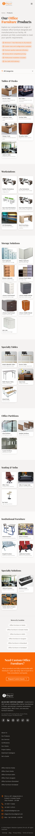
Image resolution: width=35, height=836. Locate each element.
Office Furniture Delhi (8, 774)
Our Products (5, 736)
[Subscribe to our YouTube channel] (27, 720)
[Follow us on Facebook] (3, 720)
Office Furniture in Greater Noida (17, 630)
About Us (4, 733)
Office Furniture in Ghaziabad (17, 643)
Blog (10, 833)
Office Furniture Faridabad (9, 785)
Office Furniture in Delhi (17, 634)
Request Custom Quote (17, 679)
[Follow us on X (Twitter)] (18, 720)
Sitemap (4, 833)
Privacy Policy (17, 833)
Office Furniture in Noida (17, 625)
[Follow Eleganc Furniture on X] (23, 720)
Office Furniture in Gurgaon (17, 639)
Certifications (5, 743)
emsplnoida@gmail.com (10, 811)
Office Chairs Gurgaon (8, 778)
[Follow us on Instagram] (13, 720)
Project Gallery (6, 749)
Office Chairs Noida (7, 771)
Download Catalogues (8, 753)
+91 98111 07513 (8, 807)
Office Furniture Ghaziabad (9, 781)
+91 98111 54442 (8, 804)
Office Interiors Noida (8, 768)
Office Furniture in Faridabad (17, 648)
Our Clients (5, 746)
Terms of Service (28, 833)
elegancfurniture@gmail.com (12, 814)
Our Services (5, 739)
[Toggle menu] (32, 4)
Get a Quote (5, 756)
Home (3, 13)
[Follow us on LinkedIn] (8, 720)
